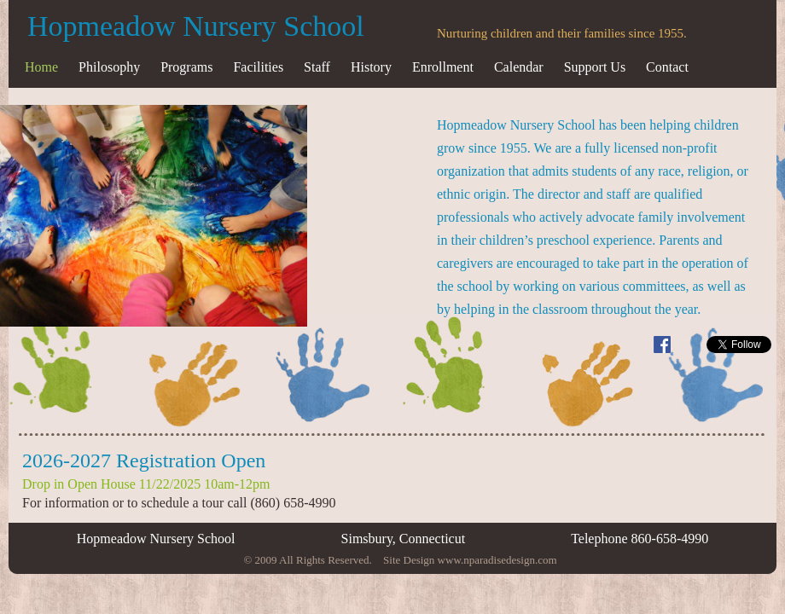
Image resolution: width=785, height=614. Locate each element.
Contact (667, 67)
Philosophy (109, 67)
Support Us (594, 67)
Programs (186, 67)
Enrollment (443, 67)
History (371, 67)
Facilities (258, 67)
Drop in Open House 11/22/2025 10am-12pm (146, 484)
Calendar (519, 67)
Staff (317, 67)
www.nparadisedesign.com (497, 559)
